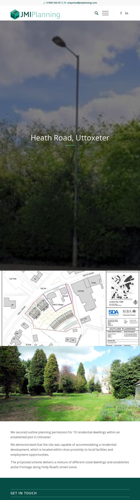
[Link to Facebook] (121, 13)
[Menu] (103, 13)
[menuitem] (94, 13)
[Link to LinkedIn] (126, 13)
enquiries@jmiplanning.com (82, 2)
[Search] (94, 13)
